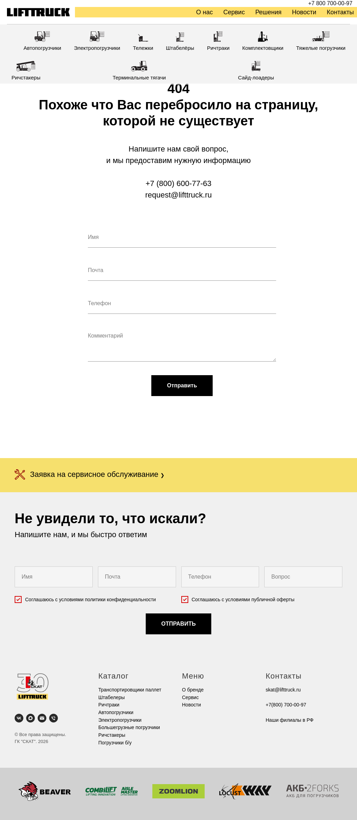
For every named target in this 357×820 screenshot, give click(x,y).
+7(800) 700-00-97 (286, 704)
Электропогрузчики (120, 720)
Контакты (340, 12)
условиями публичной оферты (260, 599)
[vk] (19, 718)
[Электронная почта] (42, 718)
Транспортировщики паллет (129, 690)
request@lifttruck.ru (178, 195)
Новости (304, 12)
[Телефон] (53, 718)
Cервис (190, 697)
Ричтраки (108, 704)
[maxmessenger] (30, 718)
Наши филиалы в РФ (289, 720)
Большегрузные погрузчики (129, 727)
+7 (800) (161, 183)
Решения (268, 12)
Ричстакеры (111, 735)
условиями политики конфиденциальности (107, 599)
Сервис (234, 12)
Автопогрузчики (116, 712)
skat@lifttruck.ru (283, 690)
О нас (204, 12)
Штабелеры (111, 697)
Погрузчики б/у (114, 742)
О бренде (193, 690)
